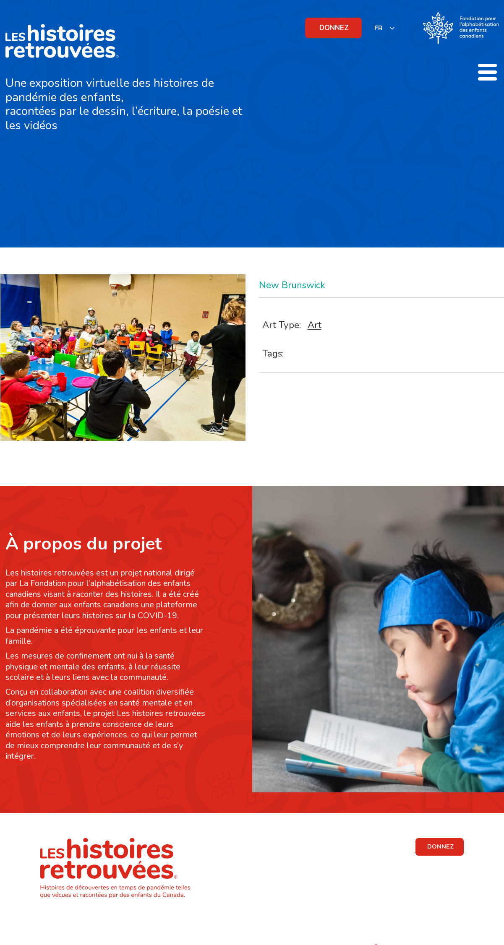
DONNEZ (334, 28)
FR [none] (378, 28)
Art (314, 324)
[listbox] (385, 28)
